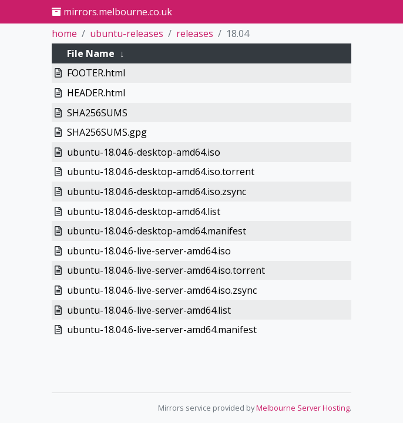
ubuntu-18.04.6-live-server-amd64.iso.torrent (166, 270)
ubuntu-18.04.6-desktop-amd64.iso (143, 152)
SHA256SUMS (97, 112)
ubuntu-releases (126, 33)
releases (194, 33)
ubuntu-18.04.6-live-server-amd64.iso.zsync (162, 290)
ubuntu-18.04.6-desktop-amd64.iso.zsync (156, 191)
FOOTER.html (96, 72)
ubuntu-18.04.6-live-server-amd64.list (149, 310)
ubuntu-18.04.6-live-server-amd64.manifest (162, 329)
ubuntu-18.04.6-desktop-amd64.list (143, 211)
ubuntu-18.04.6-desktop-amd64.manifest (156, 230)
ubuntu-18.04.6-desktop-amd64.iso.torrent (160, 171)
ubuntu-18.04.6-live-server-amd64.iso (149, 250)
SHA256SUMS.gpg (107, 132)
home (64, 33)
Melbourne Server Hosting (303, 407)
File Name (91, 53)
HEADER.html (96, 92)
